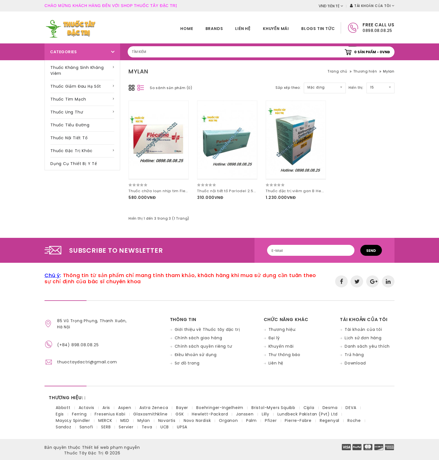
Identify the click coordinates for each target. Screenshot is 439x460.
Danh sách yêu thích (367, 346)
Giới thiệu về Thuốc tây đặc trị (207, 329)
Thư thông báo (284, 354)
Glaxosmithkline (150, 414)
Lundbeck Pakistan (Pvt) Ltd (307, 414)
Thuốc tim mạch (68, 99)
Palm (251, 420)
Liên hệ (243, 28)
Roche (354, 420)
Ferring (79, 414)
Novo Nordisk (197, 420)
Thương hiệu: (282, 329)
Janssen (245, 414)
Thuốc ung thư (66, 112)
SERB (106, 427)
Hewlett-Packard (210, 414)
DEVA (350, 407)
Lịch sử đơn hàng (363, 338)
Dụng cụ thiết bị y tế (73, 163)
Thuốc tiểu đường (70, 125)
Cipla (308, 407)
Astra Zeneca (153, 407)
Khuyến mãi (276, 28)
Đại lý (274, 338)
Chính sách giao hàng (198, 338)
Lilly (265, 414)
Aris (106, 407)
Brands (214, 28)
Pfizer (271, 420)
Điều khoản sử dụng (196, 354)
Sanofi (86, 427)
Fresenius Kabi (110, 414)
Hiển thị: (356, 87)
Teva (147, 427)
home (186, 28)
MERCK (105, 420)
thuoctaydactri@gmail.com (87, 362)
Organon (228, 420)
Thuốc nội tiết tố (69, 138)
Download (355, 363)
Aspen (124, 407)
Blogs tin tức (318, 28)
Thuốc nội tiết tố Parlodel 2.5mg (228, 191)
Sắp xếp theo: (288, 87)
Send (371, 250)
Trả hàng (354, 354)
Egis (60, 414)
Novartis (167, 420)
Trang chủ (337, 71)
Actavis (87, 407)
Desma (330, 407)
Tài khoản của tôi (363, 329)
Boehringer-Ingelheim (219, 407)
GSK (180, 414)
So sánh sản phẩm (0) (171, 87)
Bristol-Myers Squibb (273, 407)
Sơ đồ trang (187, 363)
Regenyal (329, 420)
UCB (164, 427)
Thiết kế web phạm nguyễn (111, 447)
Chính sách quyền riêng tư (203, 346)
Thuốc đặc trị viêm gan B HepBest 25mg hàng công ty (319, 191)
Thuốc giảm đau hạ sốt (75, 86)
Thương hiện (365, 71)
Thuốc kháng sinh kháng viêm (77, 70)
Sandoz (63, 427)
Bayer (182, 407)
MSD (124, 420)
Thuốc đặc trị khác (71, 151)
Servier (126, 427)
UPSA (182, 427)
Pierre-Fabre (298, 420)
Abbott (63, 407)
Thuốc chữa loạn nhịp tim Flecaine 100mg (170, 191)
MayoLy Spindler (73, 420)
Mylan (388, 71)
